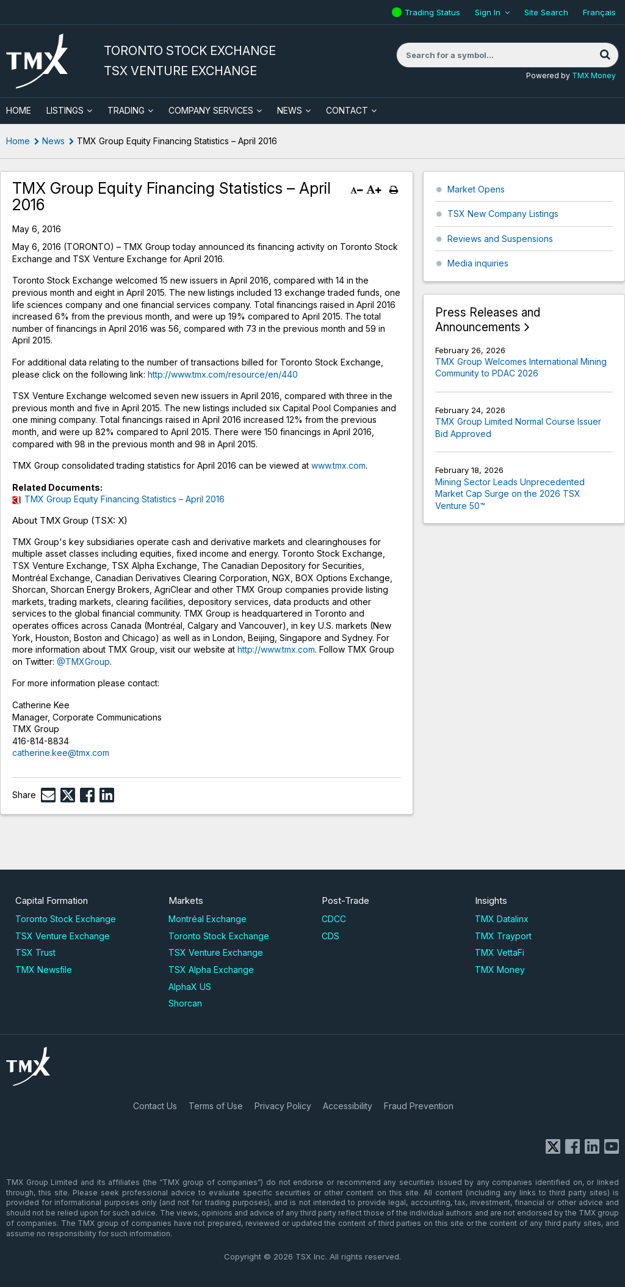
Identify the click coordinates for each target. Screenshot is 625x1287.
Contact (347, 110)
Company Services (210, 110)
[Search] (604, 55)
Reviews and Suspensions (500, 238)
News (289, 110)
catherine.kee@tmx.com (60, 752)
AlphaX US (189, 986)
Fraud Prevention (418, 1106)
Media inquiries (477, 263)
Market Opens (476, 189)
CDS (330, 936)
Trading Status (434, 12)
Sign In (487, 12)
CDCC (334, 919)
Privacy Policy (283, 1106)
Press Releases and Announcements (487, 320)
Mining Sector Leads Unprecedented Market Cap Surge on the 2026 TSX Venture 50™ (510, 494)
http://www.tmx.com (276, 649)
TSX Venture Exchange (62, 936)
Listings (65, 110)
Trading (126, 110)
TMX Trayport (503, 936)
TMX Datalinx (502, 919)
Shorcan (185, 1003)
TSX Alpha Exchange (211, 969)
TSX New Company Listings (502, 213)
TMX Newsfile (43, 969)
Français (599, 12)
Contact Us (155, 1106)
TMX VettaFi (499, 952)
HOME (18, 110)
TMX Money (594, 75)
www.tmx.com (338, 465)
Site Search (546, 12)
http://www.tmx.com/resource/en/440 (223, 374)
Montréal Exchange (207, 919)
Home (18, 141)
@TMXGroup (83, 661)
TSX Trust (35, 952)
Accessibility (347, 1106)
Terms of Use (216, 1106)
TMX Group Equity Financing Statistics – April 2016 (124, 499)
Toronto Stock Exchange (65, 919)
